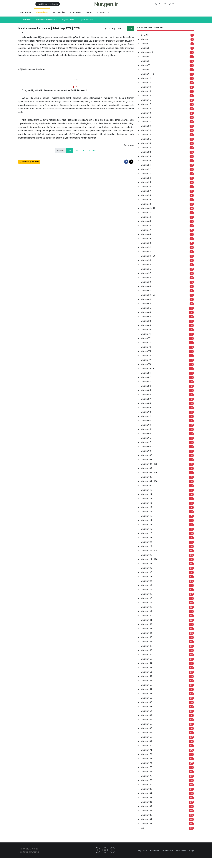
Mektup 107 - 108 (149, 481)
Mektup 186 (146, 815)
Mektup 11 (146, 78)
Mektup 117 (146, 520)
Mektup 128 (146, 563)
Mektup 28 (146, 152)
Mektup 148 (146, 650)
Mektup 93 (146, 425)
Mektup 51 (146, 247)
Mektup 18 (146, 108)
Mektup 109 (146, 485)
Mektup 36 (146, 186)
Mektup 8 (145, 69)
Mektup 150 (146, 659)
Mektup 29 (146, 156)
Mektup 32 (146, 169)
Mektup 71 (146, 334)
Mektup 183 (146, 802)
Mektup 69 (146, 325)
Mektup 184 (146, 806)
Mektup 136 (146, 598)
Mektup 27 (146, 147)
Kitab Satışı (181, 850)
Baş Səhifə (142, 850)
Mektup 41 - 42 (148, 208)
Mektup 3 (145, 48)
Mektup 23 (146, 130)
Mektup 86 (146, 394)
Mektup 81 (146, 373)
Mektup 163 (146, 715)
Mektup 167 (146, 732)
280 (83, 150)
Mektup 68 (146, 321)
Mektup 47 (146, 230)
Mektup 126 (146, 555)
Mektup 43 (146, 212)
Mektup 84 (146, 386)
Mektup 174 (146, 763)
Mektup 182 (146, 797)
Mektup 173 (146, 758)
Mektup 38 (146, 195)
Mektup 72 (146, 338)
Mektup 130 (146, 572)
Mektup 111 (146, 494)
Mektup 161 (146, 706)
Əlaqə (191, 850)
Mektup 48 (146, 234)
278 (69, 150)
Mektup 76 (146, 355)
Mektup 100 (146, 455)
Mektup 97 (146, 442)
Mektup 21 (146, 121)
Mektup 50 (146, 243)
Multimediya (168, 850)
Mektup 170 (146, 745)
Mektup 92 (146, 420)
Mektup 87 (146, 399)
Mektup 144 (146, 633)
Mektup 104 (146, 468)
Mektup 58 (146, 277)
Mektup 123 (146, 546)
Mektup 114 (146, 507)
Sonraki (91, 150)
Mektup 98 (146, 446)
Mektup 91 (146, 416)
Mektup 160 (146, 702)
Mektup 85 (146, 390)
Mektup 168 (146, 737)
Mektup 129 (146, 568)
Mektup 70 (146, 329)
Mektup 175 (146, 767)
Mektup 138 (146, 607)
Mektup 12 (146, 82)
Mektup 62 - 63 (148, 295)
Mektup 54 (146, 260)
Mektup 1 (145, 39)
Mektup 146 (146, 641)
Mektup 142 (146, 624)
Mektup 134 (146, 589)
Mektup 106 (146, 477)
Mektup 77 (146, 360)
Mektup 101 (146, 459)
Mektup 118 (146, 524)
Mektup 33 (146, 173)
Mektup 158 (146, 693)
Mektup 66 (146, 312)
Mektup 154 (146, 676)
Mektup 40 (146, 204)
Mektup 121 (146, 537)
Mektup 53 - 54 (148, 256)
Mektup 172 (146, 754)
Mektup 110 (146, 490)
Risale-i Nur (154, 850)
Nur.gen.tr (106, 4)
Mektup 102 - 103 (149, 464)
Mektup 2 (145, 43)
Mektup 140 (146, 615)
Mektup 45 (146, 221)
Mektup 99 (146, 451)
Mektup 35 (146, 182)
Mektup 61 (146, 290)
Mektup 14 (146, 91)
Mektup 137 (146, 602)
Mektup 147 (146, 646)
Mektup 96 (146, 438)
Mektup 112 (146, 498)
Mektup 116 (146, 516)
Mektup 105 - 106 (149, 472)
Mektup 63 (146, 299)
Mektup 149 (146, 654)
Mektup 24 (146, 134)
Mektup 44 (146, 217)
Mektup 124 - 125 (149, 550)
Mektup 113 (146, 503)
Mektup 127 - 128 (149, 559)
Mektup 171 (146, 750)
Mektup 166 (146, 728)
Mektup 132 (146, 581)
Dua (142, 828)
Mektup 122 (146, 542)
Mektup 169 (146, 741)
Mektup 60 (146, 286)
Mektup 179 (146, 784)
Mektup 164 (146, 719)
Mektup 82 (146, 377)
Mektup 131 (146, 576)
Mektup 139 (146, 611)
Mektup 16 (146, 100)
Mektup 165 (146, 724)
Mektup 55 (146, 264)
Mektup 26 (146, 143)
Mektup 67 (146, 316)
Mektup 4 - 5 (147, 52)
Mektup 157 (146, 689)
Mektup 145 (146, 637)
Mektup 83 (146, 381)
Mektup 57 (146, 273)
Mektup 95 (146, 433)
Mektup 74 (146, 347)
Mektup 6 (145, 61)
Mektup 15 (146, 95)
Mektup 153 (146, 672)
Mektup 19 (146, 113)
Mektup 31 (146, 165)
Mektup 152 (146, 667)
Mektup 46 (146, 225)
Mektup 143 (146, 628)
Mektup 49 (146, 238)
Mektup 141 (146, 620)
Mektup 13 (146, 87)
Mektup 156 (146, 685)
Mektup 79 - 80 (148, 368)
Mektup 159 (146, 698)
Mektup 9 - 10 (147, 74)
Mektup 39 (146, 199)
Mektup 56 (146, 269)
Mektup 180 (146, 789)
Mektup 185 (146, 810)
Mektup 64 (146, 303)
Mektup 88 (146, 403)
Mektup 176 (146, 771)
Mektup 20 (146, 117)
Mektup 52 (146, 251)
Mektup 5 (145, 56)
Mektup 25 (146, 139)
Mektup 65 (146, 308)
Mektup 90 (146, 412)
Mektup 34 (146, 178)
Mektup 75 (146, 351)
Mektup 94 (146, 429)
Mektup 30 (146, 160)
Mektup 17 (146, 104)
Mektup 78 (146, 364)
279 (76, 150)
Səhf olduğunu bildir (29, 161)
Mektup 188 (146, 823)
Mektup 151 (146, 663)
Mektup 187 (146, 819)
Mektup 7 (145, 65)
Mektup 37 (146, 191)
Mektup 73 (146, 342)
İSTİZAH (144, 35)
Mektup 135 (146, 594)
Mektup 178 (146, 780)
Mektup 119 (146, 529)
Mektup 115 (146, 511)
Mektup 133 (146, 585)
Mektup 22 (146, 126)
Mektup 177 (146, 776)
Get (130, 28)
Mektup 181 (146, 793)
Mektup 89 (146, 407)
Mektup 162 (146, 711)
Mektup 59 (146, 282)
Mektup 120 (146, 533)
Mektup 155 (146, 680)
